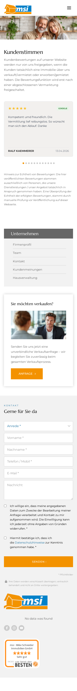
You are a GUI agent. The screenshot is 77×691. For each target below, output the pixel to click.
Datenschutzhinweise (30, 542)
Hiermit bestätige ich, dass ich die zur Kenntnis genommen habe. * (33, 542)
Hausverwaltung (25, 277)
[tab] (23, 163)
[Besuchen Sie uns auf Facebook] (7, 628)
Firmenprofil (22, 244)
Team (17, 252)
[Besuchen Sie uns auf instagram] (14, 628)
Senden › (39, 561)
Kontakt (19, 261)
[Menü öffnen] (69, 7)
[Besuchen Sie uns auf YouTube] (21, 628)
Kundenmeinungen (27, 269)
